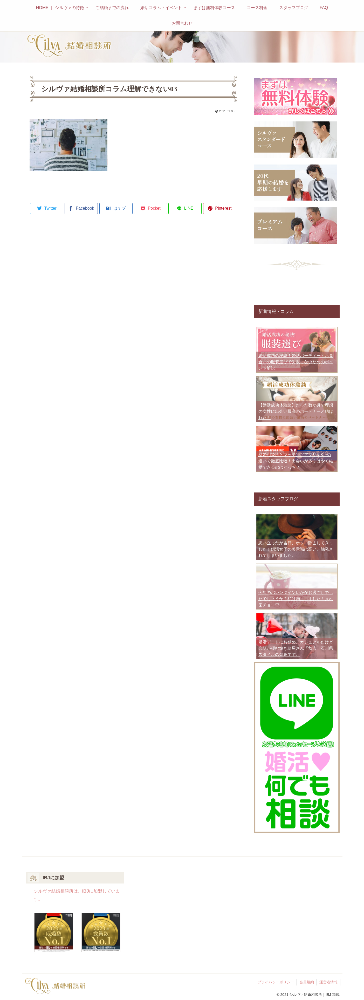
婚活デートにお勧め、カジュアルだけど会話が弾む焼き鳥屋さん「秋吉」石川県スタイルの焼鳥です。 (295, 648)
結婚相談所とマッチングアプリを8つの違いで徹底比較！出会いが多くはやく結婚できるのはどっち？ (295, 461)
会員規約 (306, 982)
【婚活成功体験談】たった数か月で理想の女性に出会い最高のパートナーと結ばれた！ (295, 411)
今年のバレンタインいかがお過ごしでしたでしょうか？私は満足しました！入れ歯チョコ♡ (295, 598)
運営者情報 (328, 982)
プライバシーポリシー (276, 982)
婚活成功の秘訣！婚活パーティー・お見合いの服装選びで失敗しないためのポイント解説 (295, 361)
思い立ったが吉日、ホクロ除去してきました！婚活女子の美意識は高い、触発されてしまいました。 (295, 549)
